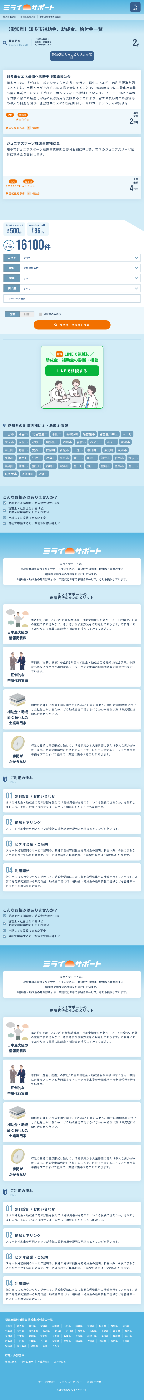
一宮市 (9, 434)
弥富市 (23, 450)
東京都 (20, 1331)
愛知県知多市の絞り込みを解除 (72, 56)
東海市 (122, 450)
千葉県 (8, 1331)
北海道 (8, 1326)
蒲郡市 (23, 466)
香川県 (43, 1341)
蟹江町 (36, 466)
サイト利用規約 (46, 1381)
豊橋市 (119, 466)
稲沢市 (133, 458)
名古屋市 (89, 434)
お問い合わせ (94, 1381)
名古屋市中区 (108, 434)
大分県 (125, 1341)
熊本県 (114, 1341)
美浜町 (9, 466)
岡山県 (128, 1336)
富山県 (57, 1331)
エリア (12, 258)
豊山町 (78, 466)
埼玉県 (125, 1326)
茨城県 (90, 1326)
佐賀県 (90, 1341)
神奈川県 (33, 1331)
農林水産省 (60, 1361)
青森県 (20, 1326)
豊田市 (133, 466)
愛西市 (36, 450)
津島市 (50, 458)
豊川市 (91, 466)
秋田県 (55, 1326)
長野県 (104, 1331)
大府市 (9, 442)
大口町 (127, 434)
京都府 (43, 1336)
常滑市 (125, 442)
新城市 (64, 450)
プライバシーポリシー (70, 1381)
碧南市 (119, 458)
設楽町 (64, 466)
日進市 (78, 450)
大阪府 (55, 1336)
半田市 (56, 434)
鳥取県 (104, 1336)
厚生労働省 (43, 1361)
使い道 (12, 288)
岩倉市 (81, 442)
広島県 (8, 1341)
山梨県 (93, 1331)
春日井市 (93, 450)
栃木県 (102, 1326)
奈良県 (79, 1336)
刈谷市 (23, 434)
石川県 (69, 1331)
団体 (27, 314)
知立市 (105, 458)
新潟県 (46, 1331)
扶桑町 (50, 450)
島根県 (116, 1336)
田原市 (91, 458)
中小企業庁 (27, 1361)
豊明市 (105, 466)
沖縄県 (34, 1346)
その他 (55, 1346)
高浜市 (42, 473)
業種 (12, 278)
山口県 (20, 1341)
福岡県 (79, 1341)
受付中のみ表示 (52, 314)
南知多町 (72, 434)
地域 (12, 268)
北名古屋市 (39, 434)
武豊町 (23, 458)
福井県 (81, 1331)
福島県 (79, 1326)
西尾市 (50, 466)
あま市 (111, 442)
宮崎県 (8, 1346)
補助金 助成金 (9, 16)
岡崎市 (67, 442)
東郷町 (9, 458)
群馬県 (114, 1326)
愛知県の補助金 (27, 16)
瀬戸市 (64, 458)
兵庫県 (67, 1336)
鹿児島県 (21, 1346)
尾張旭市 (52, 442)
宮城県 (43, 1326)
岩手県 (32, 1326)
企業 (12, 314)
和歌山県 (92, 1336)
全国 (45, 1346)
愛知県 (8, 1336)
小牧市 (36, 442)
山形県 (67, 1326)
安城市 (23, 442)
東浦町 (108, 450)
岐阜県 (116, 1331)
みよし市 (96, 442)
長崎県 (102, 1341)
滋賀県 (32, 1336)
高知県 (67, 1341)
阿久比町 (28, 473)
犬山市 (78, 458)
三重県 (20, 1336)
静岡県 (128, 1331)
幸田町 (9, 450)
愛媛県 (55, 1341)
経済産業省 (11, 1361)
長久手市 (11, 473)
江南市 (36, 458)
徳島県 (32, 1341)
